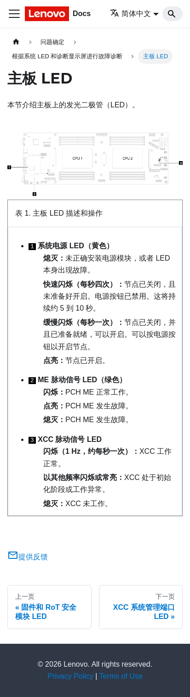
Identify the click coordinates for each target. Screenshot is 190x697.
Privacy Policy (70, 676)
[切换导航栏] (14, 14)
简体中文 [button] (130, 13)
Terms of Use (121, 676)
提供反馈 (27, 557)
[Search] (172, 13)
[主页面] (16, 42)
